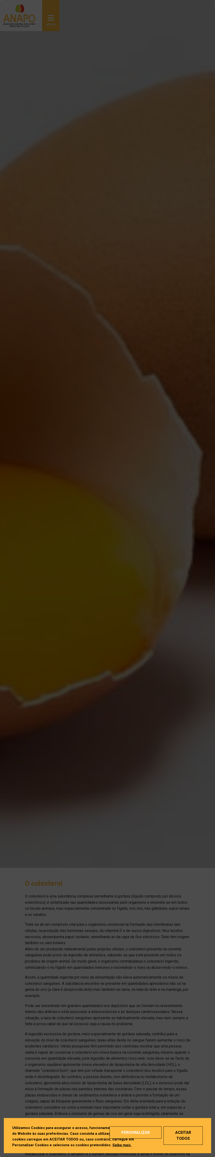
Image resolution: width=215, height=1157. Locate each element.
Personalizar (135, 1132)
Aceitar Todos (183, 1135)
